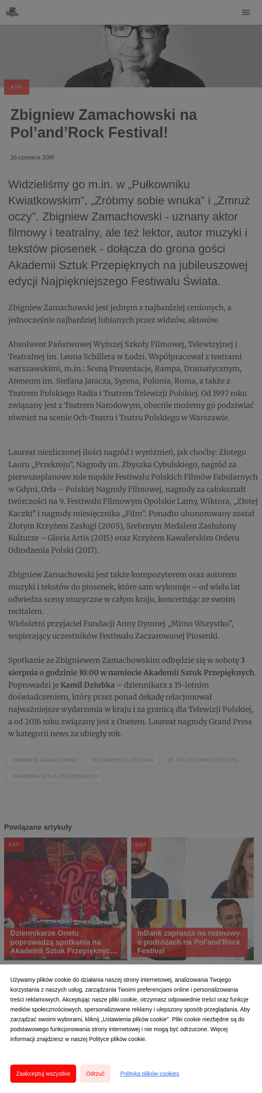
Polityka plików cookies (149, 1073)
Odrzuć (95, 1073)
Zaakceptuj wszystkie (43, 1073)
